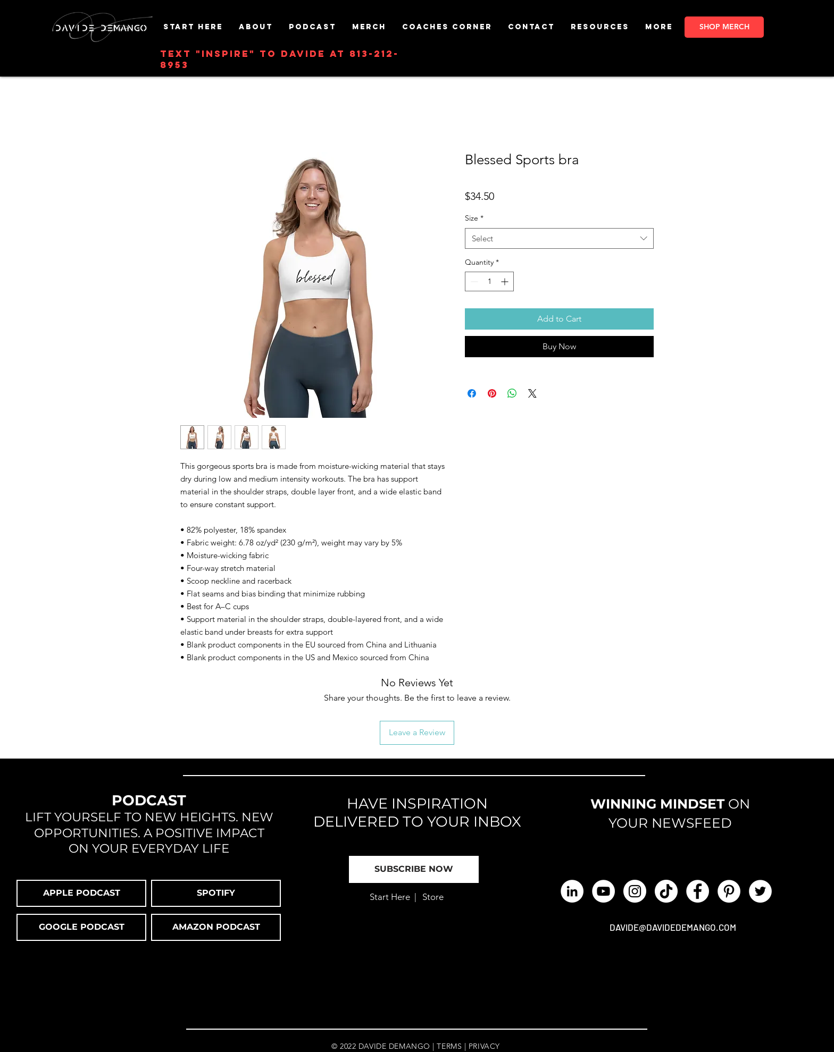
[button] (369, 27)
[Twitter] (760, 891)
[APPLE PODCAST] (81, 893)
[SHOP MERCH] (724, 27)
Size (474, 218)
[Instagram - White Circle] (634, 891)
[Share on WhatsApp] (512, 393)
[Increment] (505, 281)
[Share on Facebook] (471, 393)
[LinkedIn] (572, 891)
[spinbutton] (489, 281)
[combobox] (559, 238)
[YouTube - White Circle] (603, 891)
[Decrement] (473, 281)
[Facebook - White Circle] (697, 891)
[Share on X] (532, 393)
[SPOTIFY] (216, 893)
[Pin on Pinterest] (492, 393)
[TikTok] (666, 891)
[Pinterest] (729, 891)
